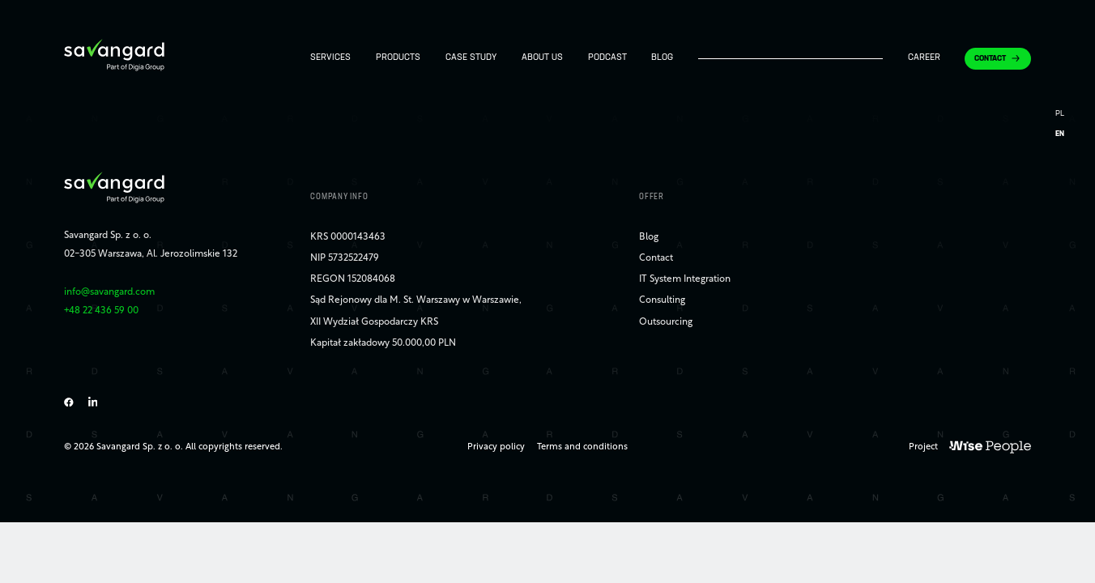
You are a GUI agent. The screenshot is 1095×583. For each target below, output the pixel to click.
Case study (470, 57)
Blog (662, 57)
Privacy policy (496, 447)
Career (924, 57)
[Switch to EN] (1059, 134)
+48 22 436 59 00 (101, 311)
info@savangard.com (109, 292)
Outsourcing (665, 322)
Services (330, 57)
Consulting (662, 300)
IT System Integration (685, 279)
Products (398, 57)
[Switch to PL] (1059, 114)
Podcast (607, 57)
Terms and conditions (582, 447)
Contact (990, 59)
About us (542, 57)
